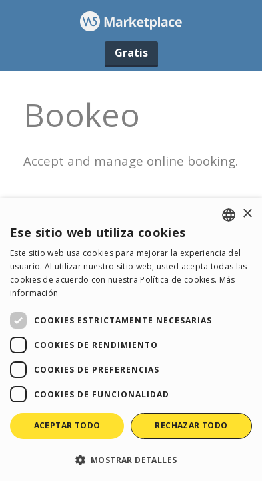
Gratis (131, 52)
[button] (131, 459)
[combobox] (228, 215)
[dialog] (131, 339)
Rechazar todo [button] (191, 425)
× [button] (247, 214)
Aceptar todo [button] (67, 425)
